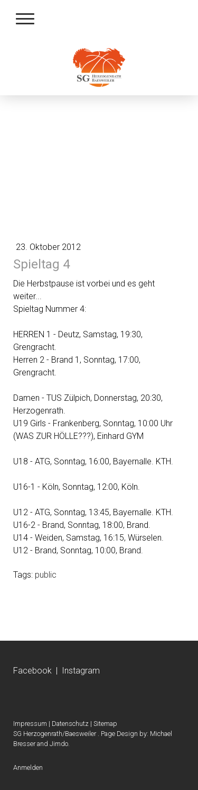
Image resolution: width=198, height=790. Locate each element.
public (45, 575)
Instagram (81, 671)
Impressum (30, 724)
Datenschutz (70, 724)
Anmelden (28, 767)
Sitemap (105, 724)
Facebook (32, 671)
